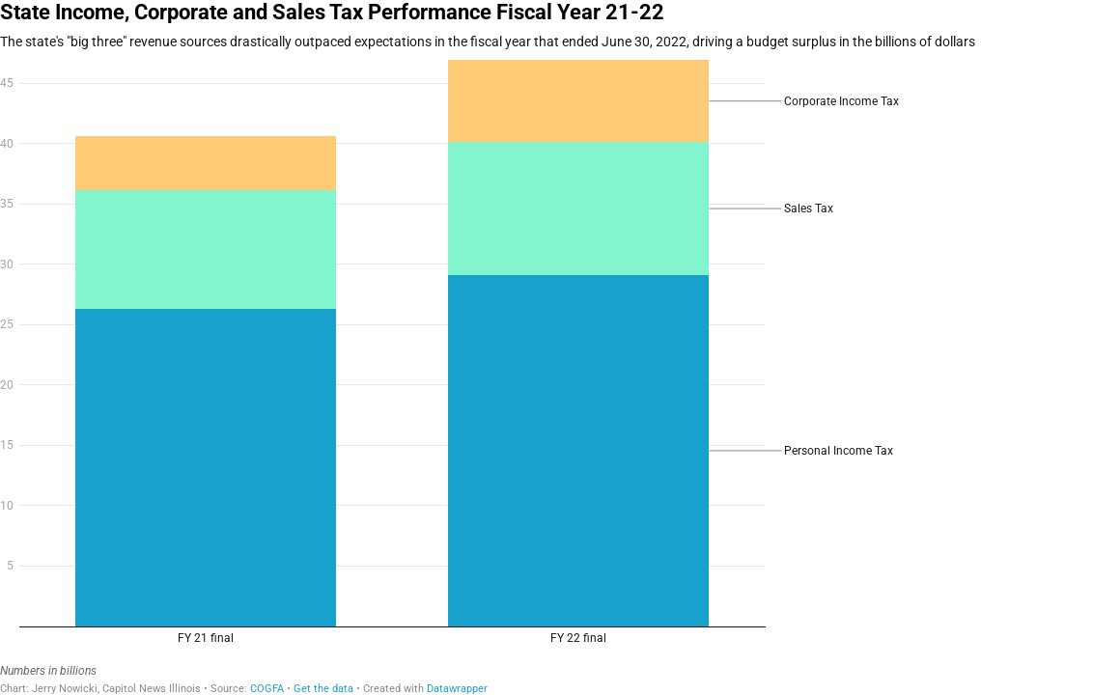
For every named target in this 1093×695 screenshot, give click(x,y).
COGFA (267, 688)
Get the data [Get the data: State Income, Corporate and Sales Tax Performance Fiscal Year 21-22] (323, 688)
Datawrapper (457, 688)
